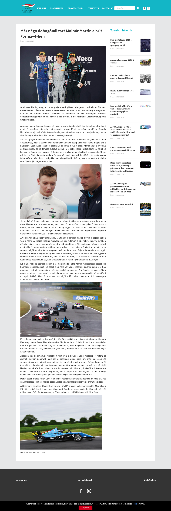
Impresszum (21, 480)
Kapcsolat (107, 8)
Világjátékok (56, 8)
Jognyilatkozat (85, 480)
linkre (135, 504)
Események (93, 8)
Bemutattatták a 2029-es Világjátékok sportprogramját (121, 43)
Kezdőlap (41, 8)
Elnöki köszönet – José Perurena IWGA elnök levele (122, 149)
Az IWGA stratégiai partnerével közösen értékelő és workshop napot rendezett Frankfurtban (123, 188)
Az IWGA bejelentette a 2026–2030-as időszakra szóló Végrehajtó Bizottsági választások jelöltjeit (122, 131)
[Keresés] (124, 8)
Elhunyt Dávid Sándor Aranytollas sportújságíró (121, 77)
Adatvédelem (150, 480)
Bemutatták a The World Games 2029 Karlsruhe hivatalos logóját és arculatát (121, 110)
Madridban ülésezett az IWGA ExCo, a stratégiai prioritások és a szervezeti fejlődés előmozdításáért (121, 167)
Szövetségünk (75, 8)
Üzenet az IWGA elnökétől (121, 205)
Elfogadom (85, 508)
